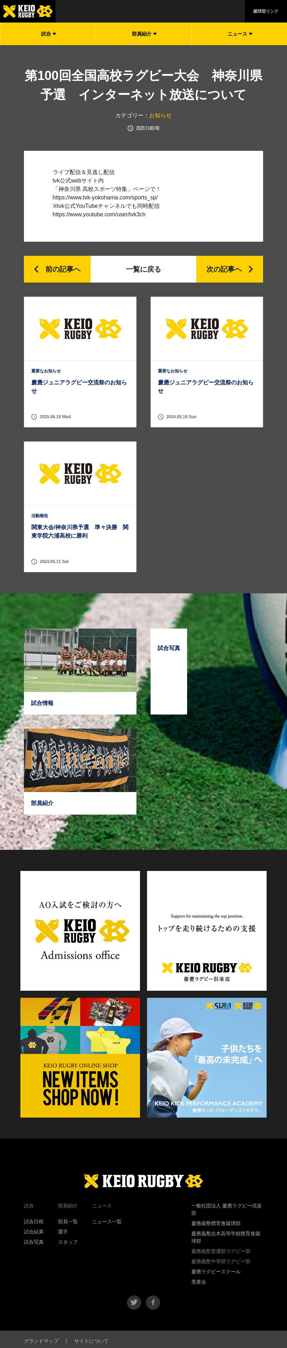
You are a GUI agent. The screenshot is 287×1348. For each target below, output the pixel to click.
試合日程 (34, 1221)
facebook (153, 1303)
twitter (134, 1303)
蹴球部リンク (266, 11)
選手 (63, 1232)
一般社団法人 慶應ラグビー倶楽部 (226, 1209)
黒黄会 (198, 1282)
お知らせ (160, 115)
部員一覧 (68, 1221)
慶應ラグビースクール (216, 1271)
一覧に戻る (143, 269)
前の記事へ (63, 269)
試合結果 (34, 1232)
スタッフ (68, 1242)
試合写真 (34, 1242)
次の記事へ (224, 269)
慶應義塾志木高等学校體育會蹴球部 (225, 1237)
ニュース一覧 (107, 1221)
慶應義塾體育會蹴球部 (216, 1223)
